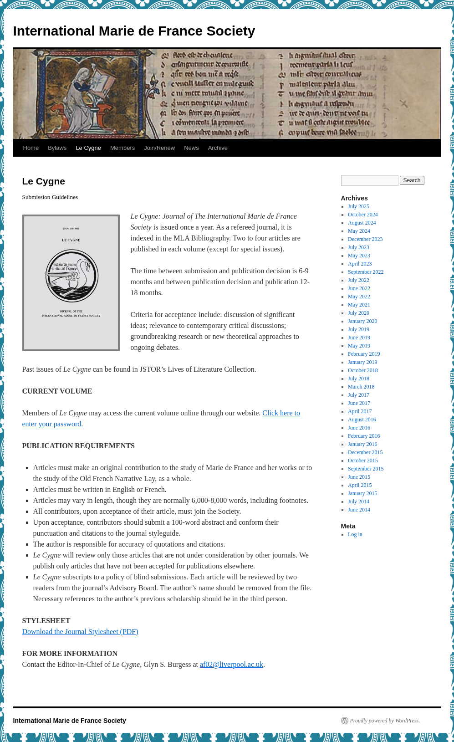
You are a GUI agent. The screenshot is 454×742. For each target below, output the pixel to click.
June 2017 (359, 403)
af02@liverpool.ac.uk (231, 664)
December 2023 (365, 239)
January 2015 (362, 493)
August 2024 (362, 223)
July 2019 (358, 329)
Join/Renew (159, 147)
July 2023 (358, 247)
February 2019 (364, 354)
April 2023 (360, 264)
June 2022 (359, 288)
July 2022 (358, 280)
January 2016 (362, 444)
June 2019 (359, 337)
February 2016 (364, 436)
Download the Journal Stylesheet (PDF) (80, 631)
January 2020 (362, 321)
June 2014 (359, 510)
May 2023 (359, 255)
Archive (218, 147)
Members (122, 147)
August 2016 (362, 419)
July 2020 (358, 313)
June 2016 (359, 428)
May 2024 (359, 231)
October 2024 (363, 214)
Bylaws (57, 147)
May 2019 (359, 346)
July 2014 (358, 501)
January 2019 (362, 362)
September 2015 (365, 469)
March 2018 (361, 387)
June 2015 (359, 477)
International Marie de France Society (134, 30)
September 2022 (365, 272)
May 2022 (359, 296)
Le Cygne (88, 147)
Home (31, 147)
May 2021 (359, 305)
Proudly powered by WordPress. (385, 720)
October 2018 (363, 370)
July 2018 (358, 378)
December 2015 (365, 452)
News (191, 147)
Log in (355, 534)
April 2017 (360, 411)
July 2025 (358, 206)
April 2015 (360, 485)
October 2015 (363, 460)
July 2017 (358, 395)
